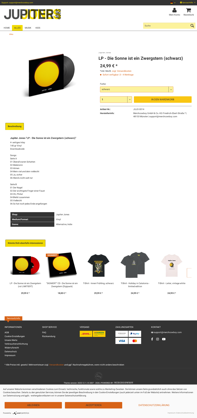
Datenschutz (11, 351)
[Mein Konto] (175, 10)
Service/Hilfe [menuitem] (187, 2)
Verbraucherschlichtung (16, 343)
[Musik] (28, 28)
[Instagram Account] (157, 339)
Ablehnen (33, 405)
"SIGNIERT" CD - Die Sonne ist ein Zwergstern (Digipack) (62, 285)
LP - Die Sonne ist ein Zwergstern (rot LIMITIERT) (25, 285)
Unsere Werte (11, 340)
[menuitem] (172, 3)
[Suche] (169, 26)
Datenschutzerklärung (154, 405)
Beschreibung (14, 126)
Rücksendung (48, 336)
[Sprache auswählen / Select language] (173, 3)
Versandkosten (56, 364)
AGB (7, 332)
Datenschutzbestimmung (185, 413)
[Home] (7, 28)
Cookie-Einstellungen (15, 336)
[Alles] (17, 28)
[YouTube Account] (164, 339)
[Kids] (37, 28)
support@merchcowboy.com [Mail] (166, 332)
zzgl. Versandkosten (121, 71)
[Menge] (116, 99)
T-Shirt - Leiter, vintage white (171, 283)
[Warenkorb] (189, 10)
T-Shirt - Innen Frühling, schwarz (98, 283)
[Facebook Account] (152, 339)
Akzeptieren (93, 405)
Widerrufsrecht (12, 347)
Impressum (10, 355)
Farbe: (103, 84)
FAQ (44, 332)
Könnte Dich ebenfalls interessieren (25, 243)
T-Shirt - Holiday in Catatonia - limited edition (135, 285)
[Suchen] (192, 26)
